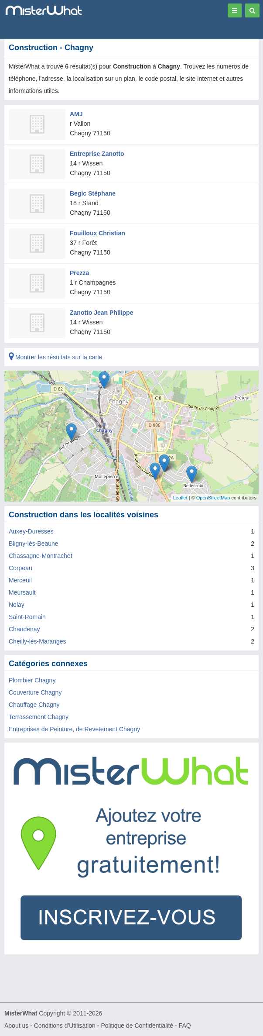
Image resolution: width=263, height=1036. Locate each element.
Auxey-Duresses (31, 531)
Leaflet (180, 497)
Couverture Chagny (35, 692)
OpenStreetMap (213, 497)
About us (16, 1025)
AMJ (76, 113)
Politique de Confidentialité (137, 1025)
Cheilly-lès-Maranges (37, 641)
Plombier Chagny (32, 680)
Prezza (79, 272)
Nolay (16, 604)
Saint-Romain (27, 616)
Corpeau (20, 567)
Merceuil (20, 580)
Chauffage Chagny (34, 704)
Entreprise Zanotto (97, 153)
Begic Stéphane (93, 193)
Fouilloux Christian (97, 233)
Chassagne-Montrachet (40, 555)
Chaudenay (24, 629)
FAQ (185, 1025)
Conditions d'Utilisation (65, 1025)
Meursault (22, 592)
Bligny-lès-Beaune (33, 543)
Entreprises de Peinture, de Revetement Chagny (74, 729)
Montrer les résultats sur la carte (55, 357)
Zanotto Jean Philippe (101, 312)
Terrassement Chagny (38, 716)
